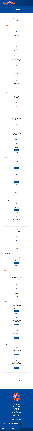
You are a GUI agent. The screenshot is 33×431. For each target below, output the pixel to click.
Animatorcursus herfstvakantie (16, 206)
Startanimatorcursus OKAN (16, 60)
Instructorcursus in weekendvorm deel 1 (16, 177)
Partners (17, 20)
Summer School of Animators (16, 34)
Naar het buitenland (9, 18)
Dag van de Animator (16, 83)
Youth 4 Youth (16, 49)
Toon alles (8, 15)
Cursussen (14, 15)
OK (2, 428)
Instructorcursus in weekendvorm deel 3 (16, 291)
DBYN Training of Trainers (16, 72)
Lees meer (11, 428)
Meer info (16, 38)
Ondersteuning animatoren (22, 15)
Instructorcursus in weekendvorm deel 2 (16, 243)
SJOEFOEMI (16, 146)
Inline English (16, 97)
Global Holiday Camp (16, 119)
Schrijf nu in (16, 150)
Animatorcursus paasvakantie (16, 320)
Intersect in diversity (16, 219)
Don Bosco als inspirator (24, 18)
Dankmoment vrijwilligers (16, 380)
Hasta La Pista (16, 191)
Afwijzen (6, 428)
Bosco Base (16, 18)
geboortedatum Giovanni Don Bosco (16, 109)
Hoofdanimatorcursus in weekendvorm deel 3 (16, 279)
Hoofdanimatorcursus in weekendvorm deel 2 (16, 231)
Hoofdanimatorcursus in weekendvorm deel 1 (16, 163)
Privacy (29, 428)
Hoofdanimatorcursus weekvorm (16, 350)
